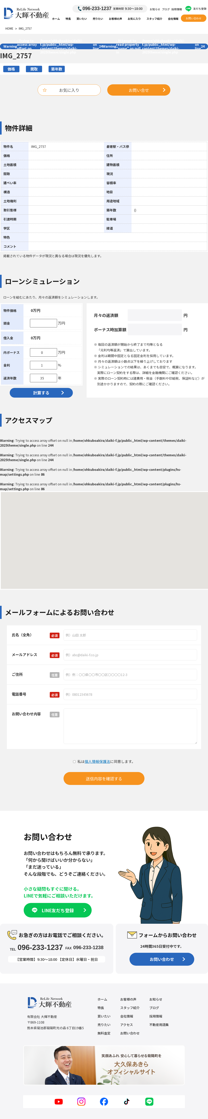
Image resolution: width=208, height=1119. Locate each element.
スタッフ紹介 (154, 19)
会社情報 (173, 19)
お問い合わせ (194, 18)
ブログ (166, 9)
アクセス (126, 1024)
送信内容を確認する (104, 779)
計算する (48, 393)
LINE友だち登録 (58, 910)
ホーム (56, 19)
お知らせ (155, 9)
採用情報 (176, 9)
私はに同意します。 (104, 761)
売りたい (98, 19)
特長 (68, 19)
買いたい (81, 19)
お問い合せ (147, 90)
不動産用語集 (159, 1024)
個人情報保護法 (97, 761)
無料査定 (104, 1033)
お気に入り (134, 19)
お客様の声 (115, 19)
